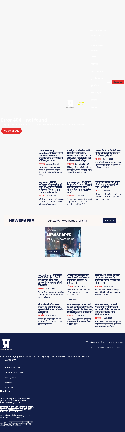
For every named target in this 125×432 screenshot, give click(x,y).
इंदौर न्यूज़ (72, 277)
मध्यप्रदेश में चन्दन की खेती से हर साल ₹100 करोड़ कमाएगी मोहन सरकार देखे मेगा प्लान (108, 269)
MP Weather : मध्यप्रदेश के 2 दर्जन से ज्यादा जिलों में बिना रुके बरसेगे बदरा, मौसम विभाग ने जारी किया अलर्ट (81, 181)
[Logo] (70, 104)
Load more (49, 316)
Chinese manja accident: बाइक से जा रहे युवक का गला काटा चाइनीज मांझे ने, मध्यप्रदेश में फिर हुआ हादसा (53, 153)
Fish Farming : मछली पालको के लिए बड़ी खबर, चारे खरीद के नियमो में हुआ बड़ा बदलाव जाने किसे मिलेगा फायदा (108, 295)
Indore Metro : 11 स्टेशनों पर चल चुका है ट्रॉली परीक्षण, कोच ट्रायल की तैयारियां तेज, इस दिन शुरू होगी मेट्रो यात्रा (81, 295)
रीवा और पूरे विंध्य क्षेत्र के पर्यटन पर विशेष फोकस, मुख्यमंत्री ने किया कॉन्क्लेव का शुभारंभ (54, 294)
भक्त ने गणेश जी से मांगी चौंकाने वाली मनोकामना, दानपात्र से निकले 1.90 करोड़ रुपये (80, 270)
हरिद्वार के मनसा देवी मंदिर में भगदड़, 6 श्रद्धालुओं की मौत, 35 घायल (108, 180)
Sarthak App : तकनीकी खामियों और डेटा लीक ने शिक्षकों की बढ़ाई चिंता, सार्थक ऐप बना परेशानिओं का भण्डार (53, 270)
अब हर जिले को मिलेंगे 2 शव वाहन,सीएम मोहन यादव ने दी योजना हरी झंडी (108, 152)
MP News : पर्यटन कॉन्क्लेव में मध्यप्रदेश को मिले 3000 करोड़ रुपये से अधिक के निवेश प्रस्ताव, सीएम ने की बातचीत (54, 181)
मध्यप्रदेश (45, 160)
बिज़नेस (99, 302)
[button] (113, 40)
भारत (98, 186)
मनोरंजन (72, 162)
